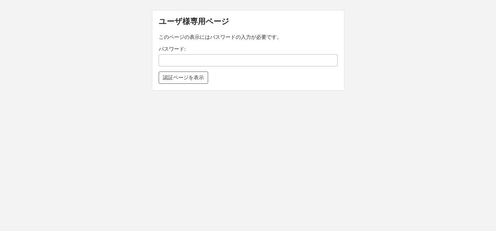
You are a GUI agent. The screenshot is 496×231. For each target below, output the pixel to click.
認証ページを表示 (183, 77)
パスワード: (172, 49)
